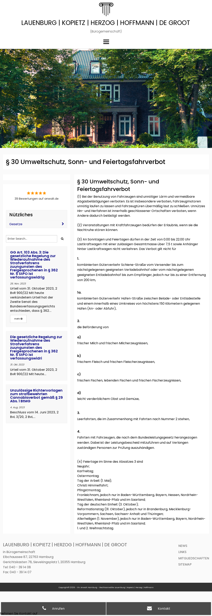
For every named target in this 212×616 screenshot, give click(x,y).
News (182, 546)
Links (182, 552)
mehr (18, 318)
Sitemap (185, 564)
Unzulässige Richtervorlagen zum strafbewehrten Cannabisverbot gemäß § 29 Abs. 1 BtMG (36, 395)
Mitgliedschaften (193, 558)
